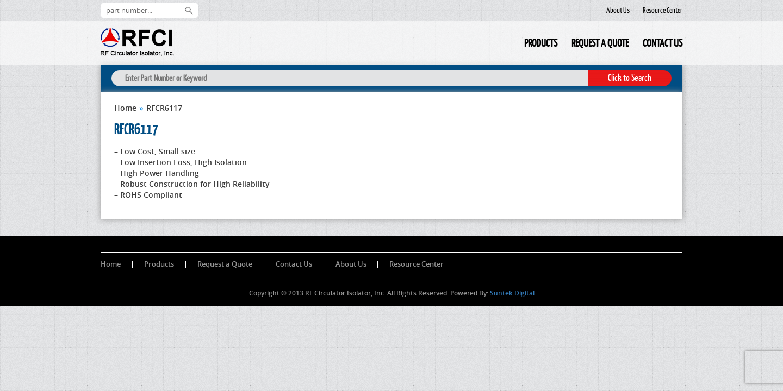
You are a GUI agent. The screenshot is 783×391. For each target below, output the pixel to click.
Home (510, 45)
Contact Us (662, 42)
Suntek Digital (512, 293)
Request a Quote (600, 42)
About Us (618, 10)
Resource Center (662, 10)
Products (540, 42)
